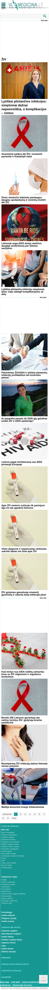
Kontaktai (5, 985)
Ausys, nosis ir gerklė (8, 863)
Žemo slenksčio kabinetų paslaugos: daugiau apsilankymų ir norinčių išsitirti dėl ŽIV (23, 200)
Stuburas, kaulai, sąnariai (10, 846)
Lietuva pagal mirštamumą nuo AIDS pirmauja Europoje (21, 463)
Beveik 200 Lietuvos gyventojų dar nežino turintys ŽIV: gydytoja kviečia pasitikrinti (21, 720)
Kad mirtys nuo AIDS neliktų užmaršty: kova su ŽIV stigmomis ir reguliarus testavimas (23, 674)
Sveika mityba (7, 937)
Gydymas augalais (9, 931)
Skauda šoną (6, 891)
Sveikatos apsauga (11, 971)
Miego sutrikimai (7, 898)
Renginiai (6, 958)
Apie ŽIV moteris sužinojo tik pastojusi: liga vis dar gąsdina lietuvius (23, 506)
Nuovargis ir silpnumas (9, 901)
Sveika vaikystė (8, 915)
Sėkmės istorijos (8, 952)
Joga (3, 946)
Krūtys (3, 858)
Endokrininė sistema (8, 839)
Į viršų (43, 979)
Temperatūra (5, 887)
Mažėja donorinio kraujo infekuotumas (22, 807)
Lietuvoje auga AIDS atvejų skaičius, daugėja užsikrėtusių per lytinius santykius (21, 246)
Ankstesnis (7, 814)
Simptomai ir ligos (9, 877)
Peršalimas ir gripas (8, 884)
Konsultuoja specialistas (15, 964)
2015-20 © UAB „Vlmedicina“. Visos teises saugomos (19, 988)
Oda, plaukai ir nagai (8, 853)
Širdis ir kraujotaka (7, 832)
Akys (3, 861)
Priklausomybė (6, 896)
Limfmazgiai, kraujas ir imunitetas (12, 856)
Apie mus (15, 982)
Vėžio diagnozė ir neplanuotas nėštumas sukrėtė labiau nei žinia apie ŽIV (24, 550)
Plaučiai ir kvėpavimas (9, 835)
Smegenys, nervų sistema (10, 842)
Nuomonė (6, 977)
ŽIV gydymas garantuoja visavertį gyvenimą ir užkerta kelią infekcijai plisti (23, 593)
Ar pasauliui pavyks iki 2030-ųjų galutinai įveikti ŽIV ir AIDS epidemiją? (24, 419)
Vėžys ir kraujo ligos (8, 882)
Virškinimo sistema (7, 837)
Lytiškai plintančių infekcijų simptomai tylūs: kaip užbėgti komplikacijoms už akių (22, 292)
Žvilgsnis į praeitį (8, 918)
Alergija (4, 880)
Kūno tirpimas (6, 889)
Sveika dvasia (7, 949)
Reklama (44, 20)
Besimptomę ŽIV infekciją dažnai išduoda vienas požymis (24, 764)
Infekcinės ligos (6, 903)
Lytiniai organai (6, 851)
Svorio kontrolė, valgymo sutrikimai (13, 894)
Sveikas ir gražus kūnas (11, 940)
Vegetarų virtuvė (8, 943)
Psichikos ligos (6, 868)
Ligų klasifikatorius (32, 982)
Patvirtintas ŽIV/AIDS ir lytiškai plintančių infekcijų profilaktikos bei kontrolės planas (24, 375)
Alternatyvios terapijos (11, 934)
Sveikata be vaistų (10, 927)
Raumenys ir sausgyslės (9, 849)
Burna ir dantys (6, 865)
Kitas (14, 818)
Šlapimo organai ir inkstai (10, 844)
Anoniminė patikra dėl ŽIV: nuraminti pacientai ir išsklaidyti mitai (21, 155)
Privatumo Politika (22, 985)
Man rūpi (5, 830)
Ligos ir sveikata (10, 826)
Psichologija (6, 912)
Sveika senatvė (7, 921)
